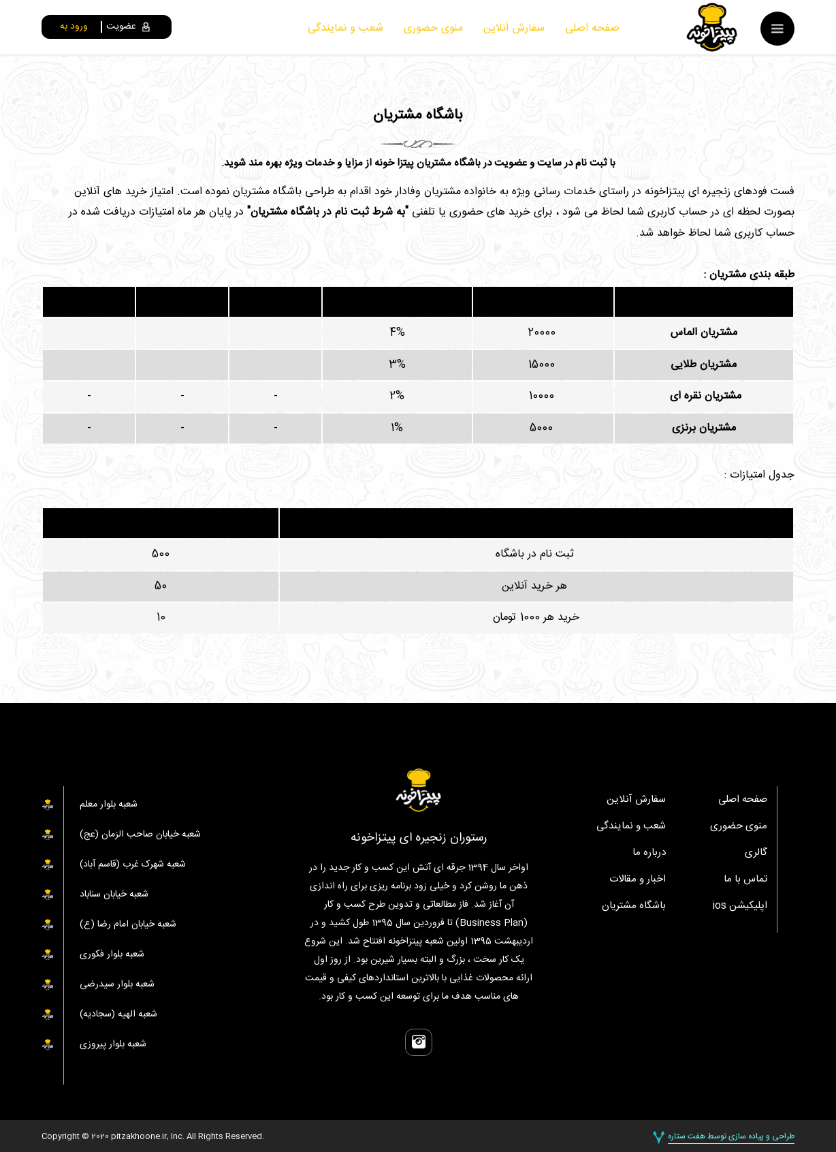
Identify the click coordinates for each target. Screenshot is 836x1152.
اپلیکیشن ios (739, 905)
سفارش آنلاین (514, 28)
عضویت (121, 27)
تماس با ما (745, 879)
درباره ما (649, 852)
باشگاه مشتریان (634, 905)
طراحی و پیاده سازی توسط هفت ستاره (731, 1135)
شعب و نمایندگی (345, 28)
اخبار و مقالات (637, 879)
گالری (756, 852)
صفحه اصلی (592, 28)
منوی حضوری (433, 28)
